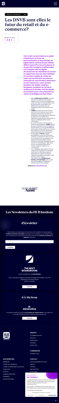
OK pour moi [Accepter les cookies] (52, 395)
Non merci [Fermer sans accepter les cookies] (30, 395)
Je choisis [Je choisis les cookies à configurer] (41, 395)
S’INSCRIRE (29, 286)
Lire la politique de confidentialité (34, 390)
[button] (55, 4)
